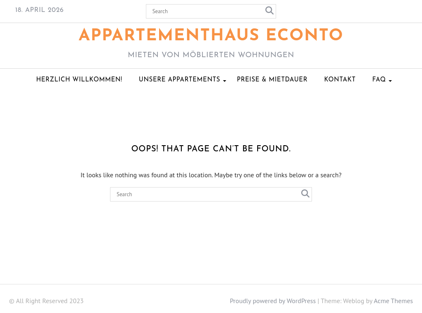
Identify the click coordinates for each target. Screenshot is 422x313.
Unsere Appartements (179, 80)
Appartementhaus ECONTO (211, 36)
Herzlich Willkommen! (79, 80)
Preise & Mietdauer (272, 80)
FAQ (379, 80)
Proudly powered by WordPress (273, 301)
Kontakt (340, 80)
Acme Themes (393, 301)
